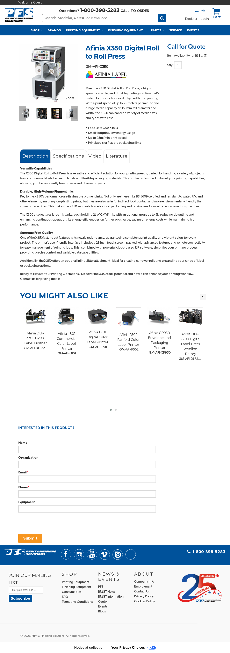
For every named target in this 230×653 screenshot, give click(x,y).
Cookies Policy (144, 601)
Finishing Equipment (76, 587)
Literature (116, 156)
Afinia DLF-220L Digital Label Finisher (35, 338)
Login (205, 19)
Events (103, 606)
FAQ (65, 597)
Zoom (70, 98)
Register (191, 19)
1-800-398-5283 (100, 10)
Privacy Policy (144, 596)
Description (35, 156)
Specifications (68, 156)
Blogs (102, 611)
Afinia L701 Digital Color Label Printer (97, 337)
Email (22, 472)
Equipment (26, 502)
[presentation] (49, 521)
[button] (110, 410)
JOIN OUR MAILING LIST (30, 578)
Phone (23, 487)
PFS (100, 587)
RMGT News (106, 591)
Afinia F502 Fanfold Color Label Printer (128, 340)
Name (22, 443)
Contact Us (142, 591)
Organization (28, 457)
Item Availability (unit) (182, 55)
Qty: (170, 65)
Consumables (71, 592)
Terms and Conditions (77, 602)
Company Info (144, 581)
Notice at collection (89, 647)
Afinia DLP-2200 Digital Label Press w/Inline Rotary (190, 344)
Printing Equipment (75, 582)
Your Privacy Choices (128, 647)
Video (94, 156)
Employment (143, 586)
